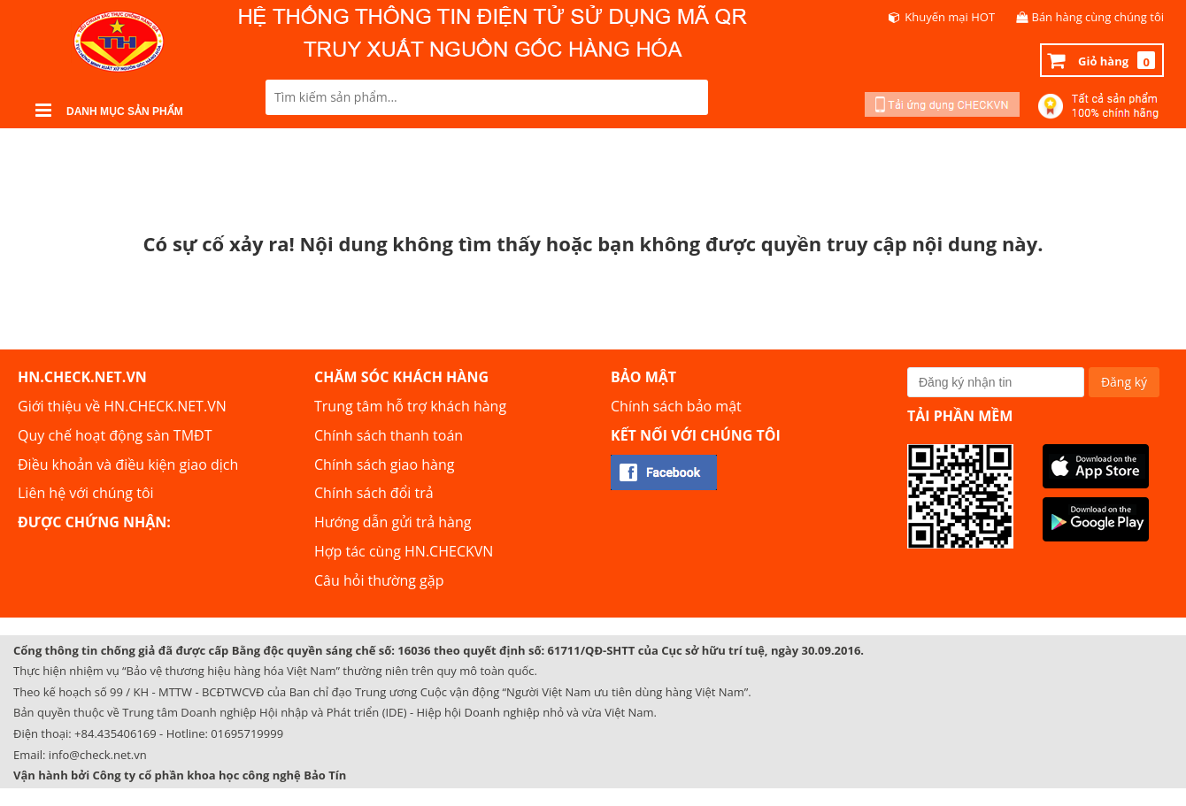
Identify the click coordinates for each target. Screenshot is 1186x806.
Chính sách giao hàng (384, 464)
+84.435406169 (115, 733)
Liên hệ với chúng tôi (86, 493)
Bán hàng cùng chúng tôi (1098, 17)
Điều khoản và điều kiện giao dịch (128, 464)
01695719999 (247, 733)
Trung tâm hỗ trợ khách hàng (410, 406)
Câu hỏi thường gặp (378, 580)
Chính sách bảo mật (676, 406)
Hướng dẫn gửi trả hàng (392, 522)
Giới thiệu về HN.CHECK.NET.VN (122, 406)
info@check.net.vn (98, 755)
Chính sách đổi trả (374, 493)
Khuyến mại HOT (950, 17)
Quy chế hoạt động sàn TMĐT (115, 435)
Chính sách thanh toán (388, 435)
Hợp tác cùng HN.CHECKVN (403, 551)
